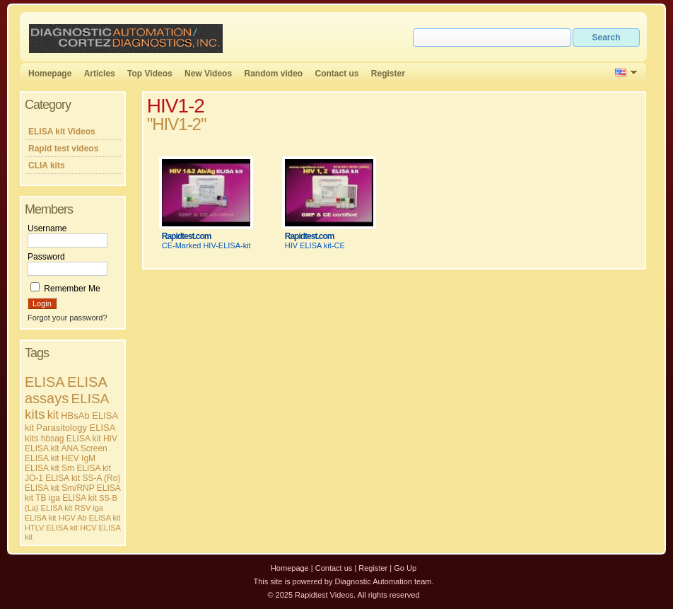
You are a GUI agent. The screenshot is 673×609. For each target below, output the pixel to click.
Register (388, 74)
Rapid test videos (63, 148)
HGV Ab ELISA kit (89, 518)
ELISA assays (66, 390)
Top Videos (149, 74)
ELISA (45, 382)
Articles (99, 74)
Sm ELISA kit (86, 468)
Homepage (49, 74)
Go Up (405, 568)
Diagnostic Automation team (382, 581)
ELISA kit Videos (61, 132)
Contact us (337, 74)
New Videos (208, 74)
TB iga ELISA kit (66, 498)
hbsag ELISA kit (71, 438)
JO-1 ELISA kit (52, 478)
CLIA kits (46, 165)
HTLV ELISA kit (51, 527)
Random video (273, 74)
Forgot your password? (67, 317)
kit (53, 415)
